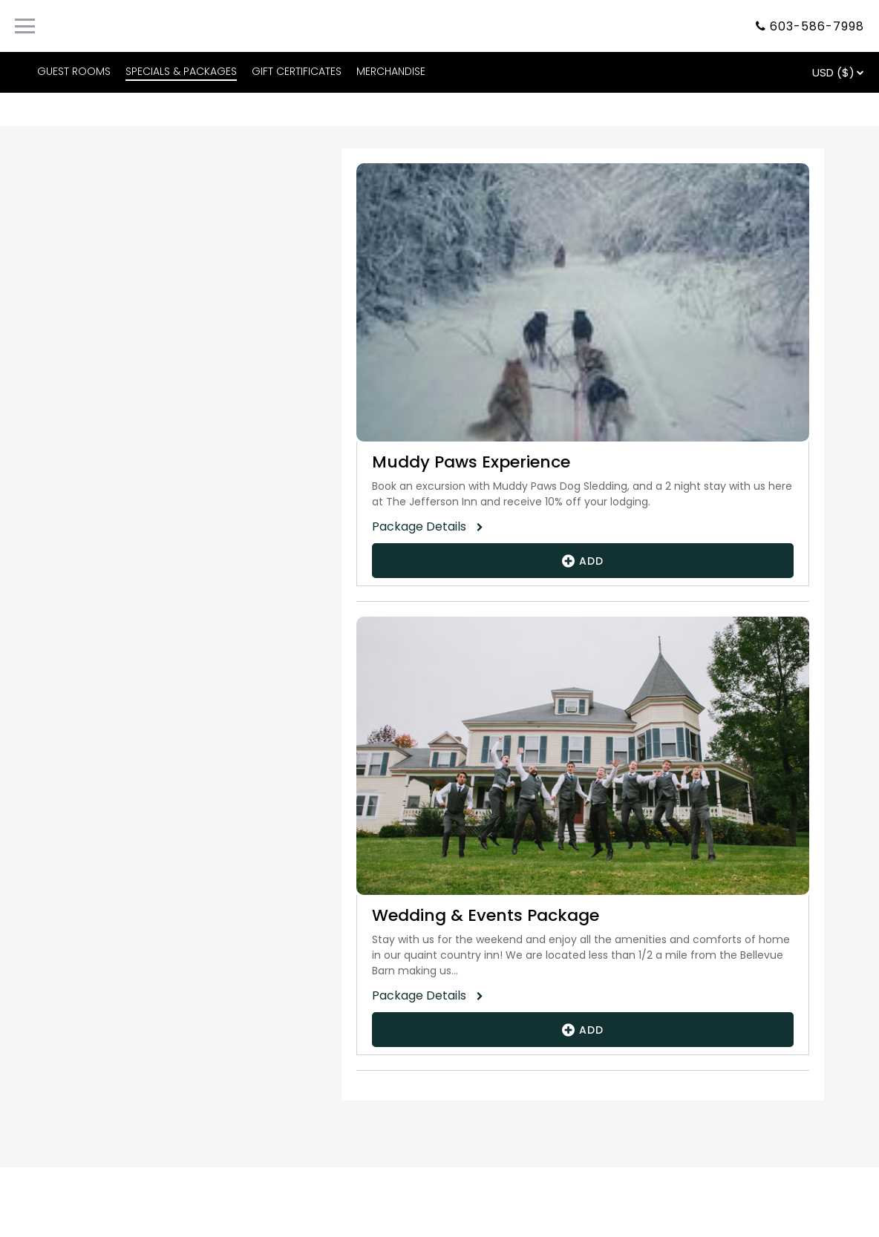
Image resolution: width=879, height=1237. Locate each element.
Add (583, 560)
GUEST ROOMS (74, 71)
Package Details (424, 526)
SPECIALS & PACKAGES (181, 71)
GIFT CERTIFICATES (297, 71)
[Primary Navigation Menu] (25, 26)
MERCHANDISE (390, 71)
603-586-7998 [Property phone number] (817, 26)
